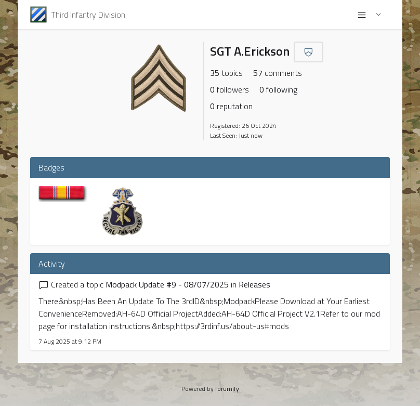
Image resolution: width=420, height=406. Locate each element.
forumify (227, 389)
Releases (254, 284)
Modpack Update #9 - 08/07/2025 (167, 284)
